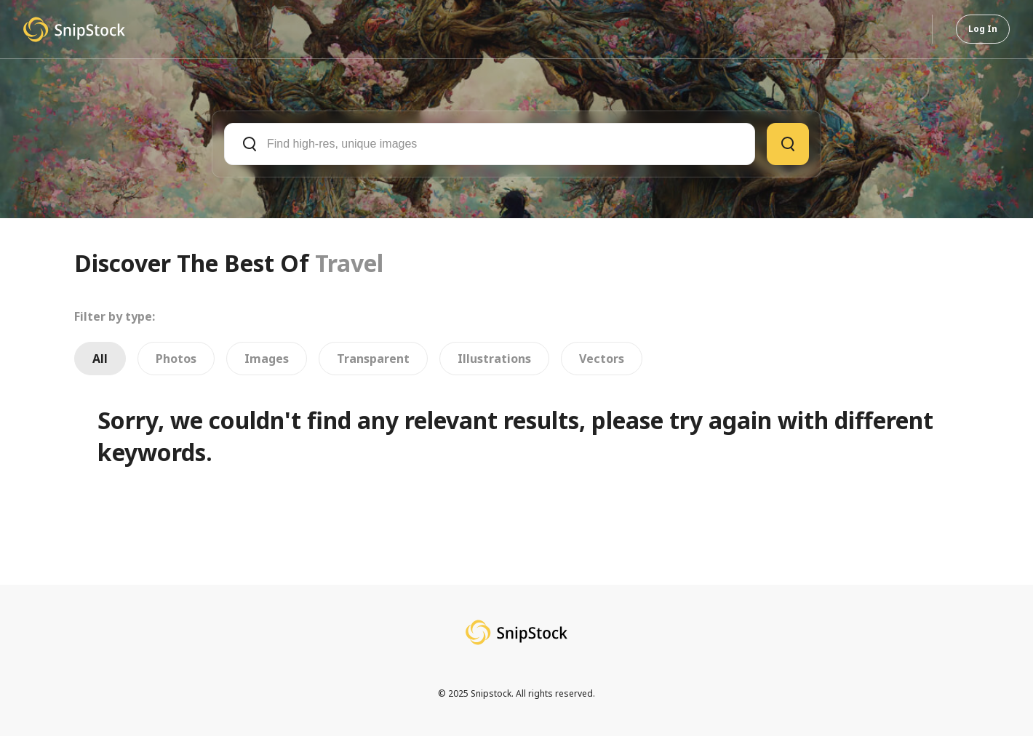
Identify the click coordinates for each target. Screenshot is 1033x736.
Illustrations (494, 359)
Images (266, 359)
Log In (982, 29)
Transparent (373, 359)
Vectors (601, 359)
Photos (176, 359)
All (100, 359)
